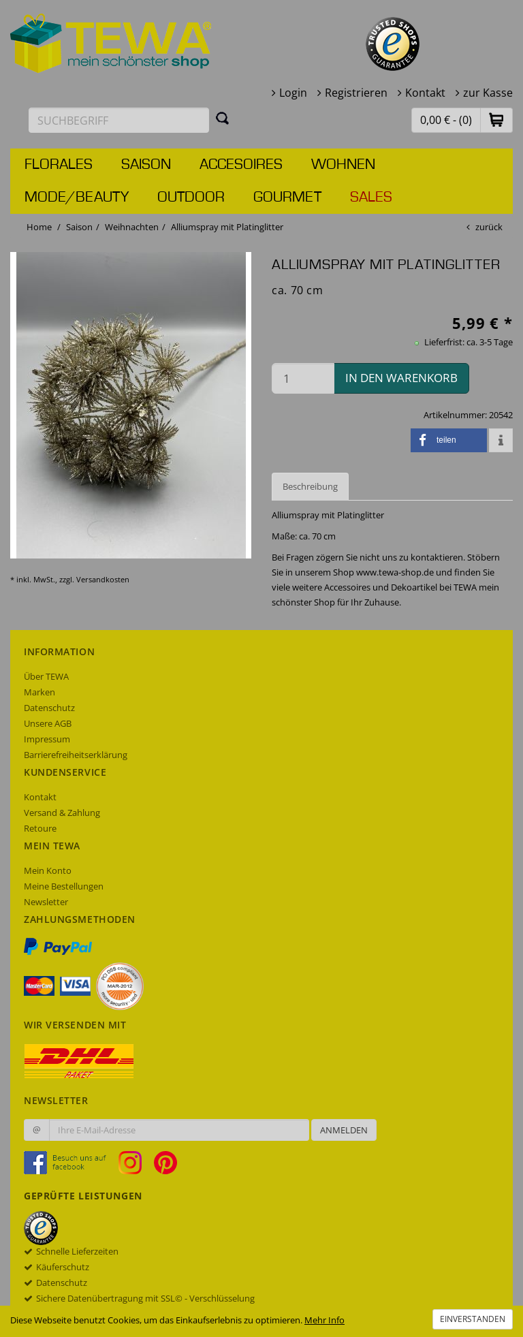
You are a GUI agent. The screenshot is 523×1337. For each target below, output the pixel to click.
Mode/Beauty (77, 197)
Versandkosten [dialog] (102, 579)
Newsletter (46, 902)
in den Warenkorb (401, 378)
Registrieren (356, 92)
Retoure (40, 828)
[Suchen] (222, 118)
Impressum (47, 739)
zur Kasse (488, 92)
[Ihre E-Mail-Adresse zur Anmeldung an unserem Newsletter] (179, 1130)
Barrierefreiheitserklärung (75, 755)
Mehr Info (324, 1320)
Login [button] (293, 92)
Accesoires (241, 164)
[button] (496, 119)
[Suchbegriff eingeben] (119, 120)
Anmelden (344, 1130)
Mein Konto (48, 870)
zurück (489, 227)
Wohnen (343, 164)
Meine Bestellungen (64, 886)
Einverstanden (472, 1319)
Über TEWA (46, 676)
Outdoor (191, 197)
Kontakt (425, 92)
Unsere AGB (48, 723)
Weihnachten (132, 227)
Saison (146, 164)
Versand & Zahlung (62, 812)
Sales (371, 197)
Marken (39, 692)
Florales (59, 164)
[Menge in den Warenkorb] (303, 378)
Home (39, 227)
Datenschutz (49, 708)
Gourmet (287, 197)
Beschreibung (310, 486)
